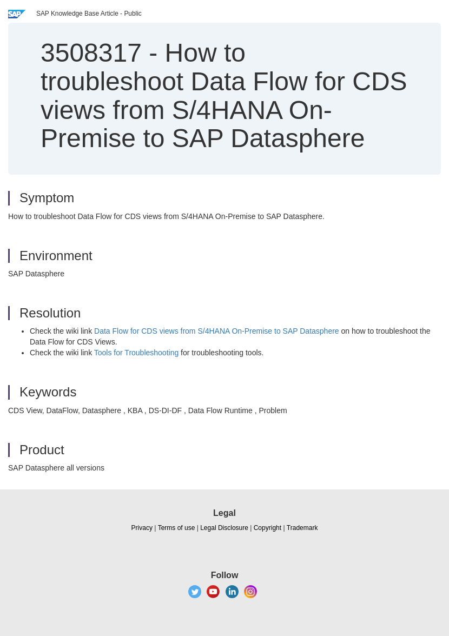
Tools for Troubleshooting (136, 352)
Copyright (267, 528)
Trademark (302, 528)
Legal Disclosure (224, 528)
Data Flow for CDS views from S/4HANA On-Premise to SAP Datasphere (216, 331)
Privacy (142, 528)
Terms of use (176, 528)
